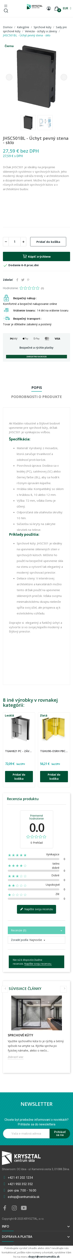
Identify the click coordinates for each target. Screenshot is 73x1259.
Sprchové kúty (20, 1035)
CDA (5, 748)
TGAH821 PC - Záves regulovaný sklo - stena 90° (19, 751)
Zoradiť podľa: (20, 940)
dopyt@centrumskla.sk (44, 1256)
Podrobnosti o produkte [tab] (36, 396)
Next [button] (64, 77)
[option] (36, 77)
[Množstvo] (14, 241)
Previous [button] (9, 77)
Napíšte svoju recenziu (36, 909)
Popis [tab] (36, 387)
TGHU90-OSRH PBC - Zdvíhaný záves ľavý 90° (54, 751)
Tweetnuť (23, 280)
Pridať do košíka (48, 242)
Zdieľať (17, 280)
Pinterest (28, 280)
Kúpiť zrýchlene (36, 256)
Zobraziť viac (15, 1057)
